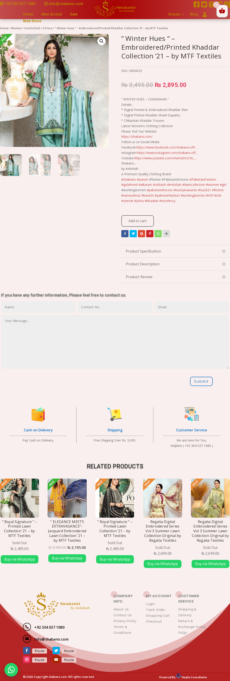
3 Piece (47, 28)
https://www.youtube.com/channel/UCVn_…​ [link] (165, 158)
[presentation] (35, 381)
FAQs (182, 633)
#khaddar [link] (151, 201)
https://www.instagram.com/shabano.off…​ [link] (167, 153)
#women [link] (212, 184)
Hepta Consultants (194, 677)
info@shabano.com (66, 4)
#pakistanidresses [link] (160, 190)
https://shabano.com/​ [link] (137, 136)
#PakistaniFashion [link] (203, 179)
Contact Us (122, 615)
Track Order (156, 610)
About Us (121, 609)
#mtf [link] (209, 195)
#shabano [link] (128, 179)
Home (28, 14)
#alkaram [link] (145, 184)
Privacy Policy (125, 621)
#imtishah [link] (174, 184)
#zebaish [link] (159, 184)
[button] (11, 670)
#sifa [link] (217, 195)
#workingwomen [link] (193, 195)
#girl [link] (223, 184)
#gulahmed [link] (129, 184)
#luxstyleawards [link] (185, 190)
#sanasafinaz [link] (131, 195)
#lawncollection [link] (193, 184)
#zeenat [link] (127, 201)
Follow (39, 651)
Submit (201, 381)
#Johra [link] (139, 201)
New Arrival (52, 14)
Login (150, 604)
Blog (194, 14)
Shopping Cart (158, 616)
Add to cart (137, 220)
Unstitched (32, 28)
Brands (174, 14)
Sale (74, 14)
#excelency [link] (167, 201)
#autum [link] (142, 179)
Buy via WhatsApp (19, 559)
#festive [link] (218, 190)
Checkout (154, 621)
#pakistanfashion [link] (167, 195)
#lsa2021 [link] (204, 190)
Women (16, 28)
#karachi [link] (148, 195)
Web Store (32, 21)
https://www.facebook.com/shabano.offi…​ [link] (166, 147)
